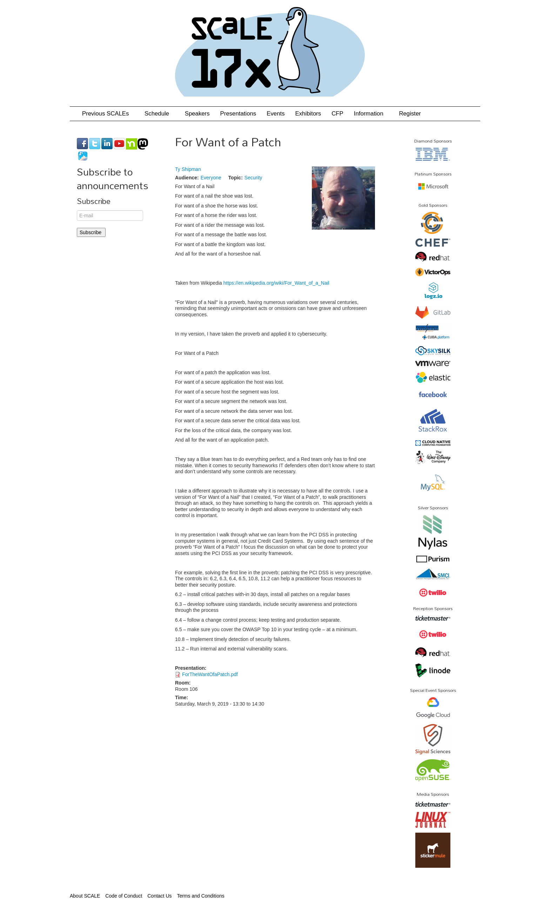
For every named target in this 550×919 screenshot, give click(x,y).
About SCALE (85, 896)
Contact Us (159, 896)
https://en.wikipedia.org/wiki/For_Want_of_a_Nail (277, 283)
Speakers (197, 113)
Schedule (159, 113)
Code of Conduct (123, 896)
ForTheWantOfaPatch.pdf (210, 674)
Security (253, 177)
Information (371, 113)
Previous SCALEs (108, 113)
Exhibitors (308, 113)
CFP (337, 113)
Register (410, 113)
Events (275, 113)
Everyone (211, 177)
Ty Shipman (188, 169)
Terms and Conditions (200, 896)
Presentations (238, 113)
